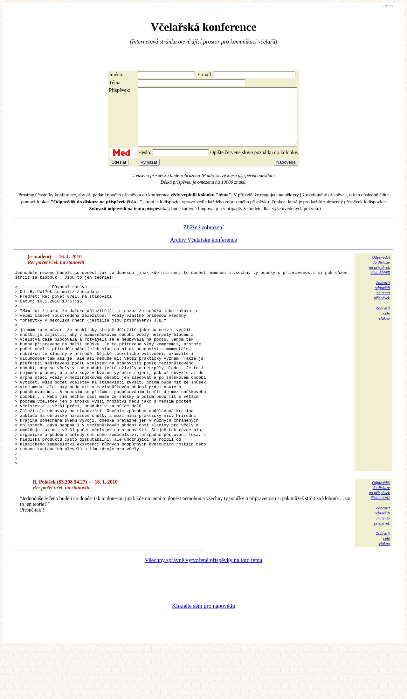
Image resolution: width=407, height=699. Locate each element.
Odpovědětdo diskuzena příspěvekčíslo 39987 (379, 541)
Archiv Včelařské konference (203, 251)
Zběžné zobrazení (203, 239)
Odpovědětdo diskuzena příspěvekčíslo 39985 (379, 276)
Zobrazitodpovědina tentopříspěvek (382, 302)
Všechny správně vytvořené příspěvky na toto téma (203, 610)
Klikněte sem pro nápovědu (203, 656)
